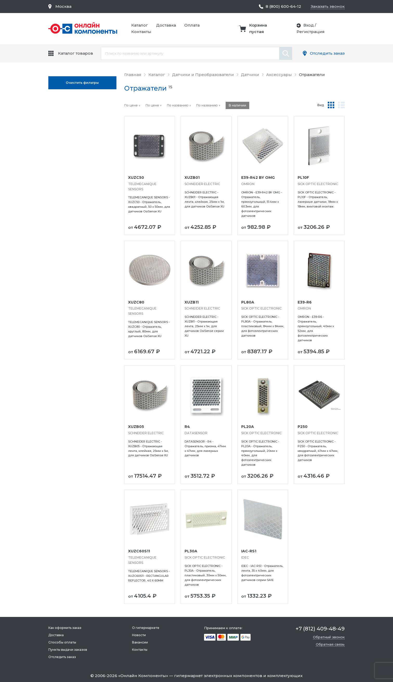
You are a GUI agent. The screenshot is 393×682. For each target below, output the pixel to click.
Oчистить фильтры (82, 83)
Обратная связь (330, 644)
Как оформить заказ (64, 628)
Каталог (139, 25)
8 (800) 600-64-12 (283, 6)
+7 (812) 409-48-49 (320, 629)
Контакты (141, 31)
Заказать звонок (328, 6)
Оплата (192, 25)
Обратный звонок (329, 637)
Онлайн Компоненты (143, 675)
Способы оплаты (62, 642)
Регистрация (311, 31)
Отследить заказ (327, 53)
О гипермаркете (145, 628)
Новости (139, 635)
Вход (308, 25)
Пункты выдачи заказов (67, 650)
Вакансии (140, 642)
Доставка (166, 25)
